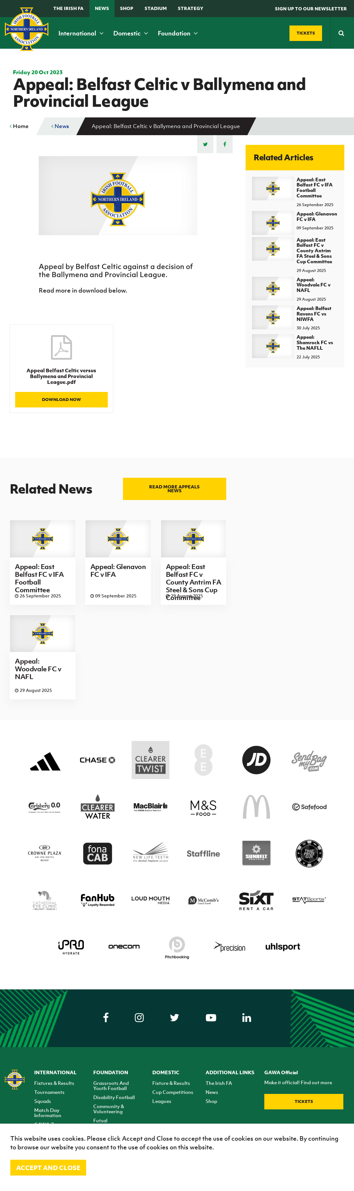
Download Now (61, 399)
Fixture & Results (171, 1083)
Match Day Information (47, 1112)
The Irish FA (68, 8)
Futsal (100, 1120)
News (102, 8)
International (81, 33)
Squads (42, 1101)
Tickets (304, 1101)
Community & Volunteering (108, 1109)
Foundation (178, 33)
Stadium (156, 8)
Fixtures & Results (54, 1083)
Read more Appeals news (174, 489)
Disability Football (114, 1097)
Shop (126, 8)
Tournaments (49, 1092)
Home (19, 126)
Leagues (161, 1101)
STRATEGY (190, 8)
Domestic (130, 33)
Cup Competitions (172, 1092)
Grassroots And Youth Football (111, 1085)
